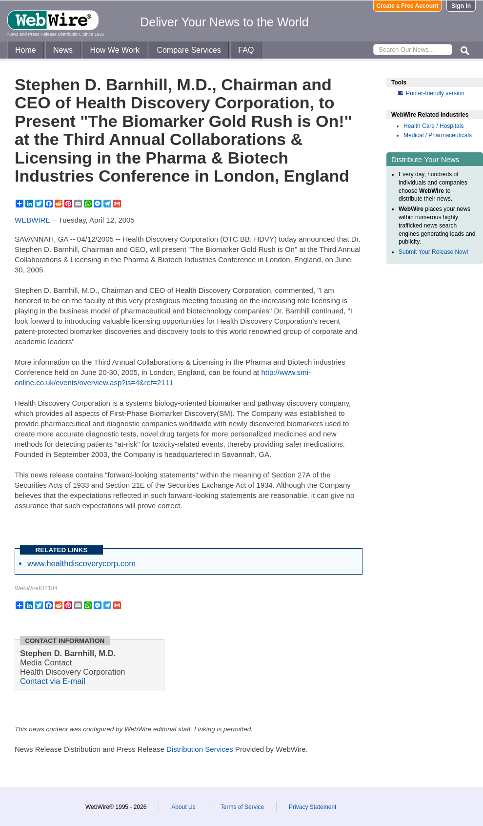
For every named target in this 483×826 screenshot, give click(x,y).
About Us (183, 807)
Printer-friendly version (435, 93)
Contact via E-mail (52, 681)
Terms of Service (242, 807)
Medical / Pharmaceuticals (437, 135)
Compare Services (189, 50)
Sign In (461, 5)
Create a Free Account (408, 5)
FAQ (246, 50)
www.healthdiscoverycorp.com (81, 563)
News (63, 50)
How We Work (115, 50)
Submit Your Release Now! (433, 251)
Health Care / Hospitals (433, 126)
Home (25, 50)
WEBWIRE (32, 220)
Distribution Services (199, 749)
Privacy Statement (312, 807)
